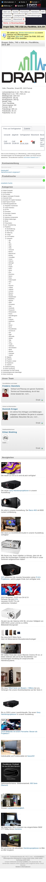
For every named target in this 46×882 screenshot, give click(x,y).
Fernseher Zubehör (10, 213)
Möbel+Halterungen (10, 219)
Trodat (10, 344)
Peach (10, 314)
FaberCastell (12, 280)
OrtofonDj (11, 308)
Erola (10, 278)
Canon (10, 259)
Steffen (11, 338)
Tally (10, 340)
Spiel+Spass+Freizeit (9, 202)
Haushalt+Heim (7, 198)
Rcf (10, 323)
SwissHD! (31, 756)
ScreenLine (12, 330)
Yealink (11, 355)
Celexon (11, 261)
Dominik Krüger (10, 409)
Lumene (11, 291)
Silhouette (11, 336)
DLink (10, 265)
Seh (10, 332)
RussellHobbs (12, 329)
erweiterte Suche (6, 183)
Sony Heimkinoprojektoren (19, 490)
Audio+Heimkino (7, 192)
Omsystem (12, 304)
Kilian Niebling (9, 432)
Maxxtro (11, 293)
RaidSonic (11, 321)
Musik (6, 221)
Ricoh (10, 327)
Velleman (11, 346)
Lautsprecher (19, 16)
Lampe (9, 234)
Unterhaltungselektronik (9, 204)
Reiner (10, 325)
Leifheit (11, 287)
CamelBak (11, 257)
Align (10, 246)
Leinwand (9, 238)
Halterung (9, 232)
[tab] (12, 129)
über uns (7, 12)
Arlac (10, 248)
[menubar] (23, 4)
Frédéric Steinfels (11, 386)
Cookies (25, 862)
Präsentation (8, 223)
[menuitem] (8, 2)
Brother (11, 255)
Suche (15, 12)
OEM (10, 302)
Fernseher (24, 12)
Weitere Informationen (23, 867)
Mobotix (11, 300)
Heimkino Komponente (11, 217)
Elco (10, 272)
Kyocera (11, 285)
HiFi (43, 12)
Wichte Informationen (27, 33)
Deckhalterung (11, 228)
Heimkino (35, 12)
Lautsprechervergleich (15, 808)
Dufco (10, 268)
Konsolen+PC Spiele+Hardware (12, 200)
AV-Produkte (6, 194)
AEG (10, 244)
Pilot (10, 317)
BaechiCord (12, 253)
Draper (10, 266)
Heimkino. (18, 829)
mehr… (27, 394)
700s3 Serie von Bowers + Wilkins (21, 688)
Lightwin (11, 289)
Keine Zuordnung (10, 368)
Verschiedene (12, 347)
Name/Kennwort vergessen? (10, 172)
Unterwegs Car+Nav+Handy (11, 370)
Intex (10, 282)
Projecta (11, 319)
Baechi (10, 251)
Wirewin (11, 351)
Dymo (10, 270)
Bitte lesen (20, 36)
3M (9, 242)
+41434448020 (39, 857)
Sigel (10, 334)
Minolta (11, 295)
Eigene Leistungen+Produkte (11, 196)
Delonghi (11, 263)
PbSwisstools (12, 312)
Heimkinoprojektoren (31, 848)
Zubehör (9, 365)
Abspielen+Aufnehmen (11, 205)
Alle (10, 240)
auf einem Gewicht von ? (31, 157)
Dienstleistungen (34, 16)
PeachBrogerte (13, 315)
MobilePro (11, 298)
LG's (16, 599)
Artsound (11, 250)
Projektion (7, 16)
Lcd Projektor (10, 236)
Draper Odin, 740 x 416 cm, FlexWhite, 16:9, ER (24, 27)
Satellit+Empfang (10, 366)
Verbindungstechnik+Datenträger (12, 372)
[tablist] (23, 138)
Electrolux (11, 274)
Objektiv (9, 357)
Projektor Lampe (11, 361)
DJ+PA (7, 209)
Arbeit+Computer (8, 190)
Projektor (9, 359)
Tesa (10, 342)
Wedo (10, 349)
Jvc (10, 283)
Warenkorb (18, 19)
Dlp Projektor (10, 230)
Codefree (7, 19)
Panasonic (12, 310)
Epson (10, 276)
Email (38, 400)
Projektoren (10, 363)
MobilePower (12, 297)
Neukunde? (5, 170)
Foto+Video (8, 215)
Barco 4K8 (33, 510)
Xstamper (11, 353)
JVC (2, 577)
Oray (10, 306)
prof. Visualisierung (10, 225)
